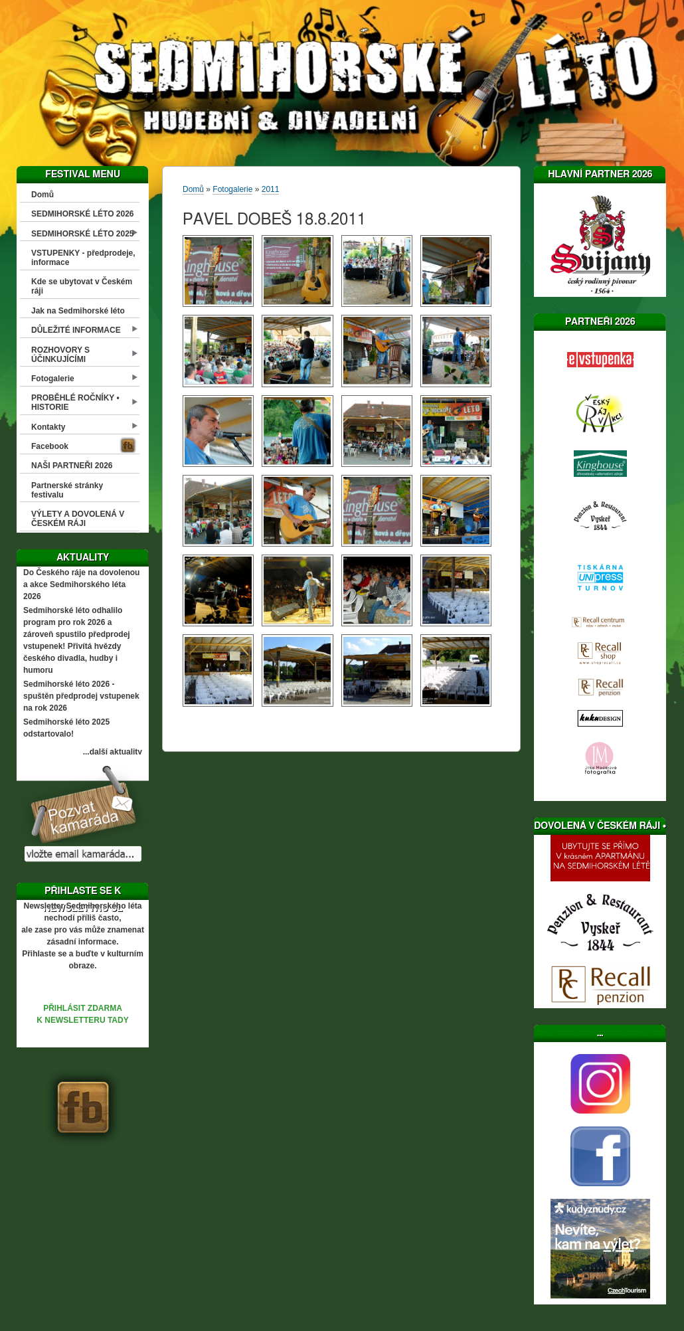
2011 (271, 189)
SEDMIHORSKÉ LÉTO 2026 (82, 214)
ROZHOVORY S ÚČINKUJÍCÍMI (60, 354)
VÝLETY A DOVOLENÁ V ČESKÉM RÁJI (77, 518)
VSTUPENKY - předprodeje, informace (83, 257)
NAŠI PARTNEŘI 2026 (71, 465)
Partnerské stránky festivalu (67, 490)
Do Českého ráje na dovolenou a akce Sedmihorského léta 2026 (81, 584)
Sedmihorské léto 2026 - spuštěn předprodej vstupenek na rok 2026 (81, 696)
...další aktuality (112, 751)
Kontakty (48, 427)
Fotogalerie (52, 378)
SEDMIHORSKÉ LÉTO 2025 (82, 233)
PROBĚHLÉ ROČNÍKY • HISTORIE (75, 402)
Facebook (49, 446)
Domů (42, 194)
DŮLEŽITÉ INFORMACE (76, 330)
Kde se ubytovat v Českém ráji (81, 286)
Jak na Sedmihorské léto (78, 310)
